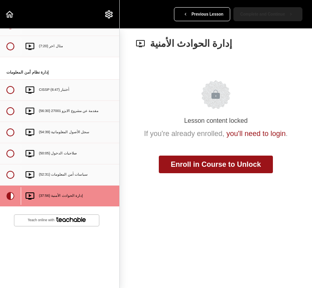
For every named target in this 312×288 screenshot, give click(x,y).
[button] (10, 14)
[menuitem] (109, 14)
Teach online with (57, 220)
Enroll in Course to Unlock (216, 164)
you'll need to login (256, 134)
